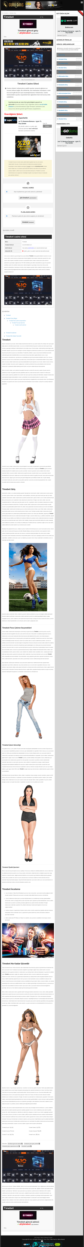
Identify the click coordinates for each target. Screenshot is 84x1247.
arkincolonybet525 (77, 92)
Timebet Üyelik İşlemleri (20, 325)
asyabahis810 (78, 109)
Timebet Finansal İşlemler (18, 322)
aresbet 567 (78, 90)
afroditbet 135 (78, 64)
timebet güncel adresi (14, 1143)
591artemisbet (78, 96)
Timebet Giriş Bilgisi (11, 318)
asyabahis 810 (78, 111)
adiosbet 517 (78, 60)
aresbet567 (78, 88)
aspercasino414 (78, 105)
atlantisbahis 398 (77, 115)
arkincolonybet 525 (77, 94)
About (42, 1237)
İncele (47, 126)
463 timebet (35, 33)
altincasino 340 (78, 77)
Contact (50, 1237)
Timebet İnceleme (11, 332)
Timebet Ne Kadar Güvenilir (13, 336)
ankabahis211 (78, 83)
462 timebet (28, 198)
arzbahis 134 (78, 102)
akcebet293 (78, 66)
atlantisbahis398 (77, 113)
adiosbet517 (78, 58)
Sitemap (46, 1237)
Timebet (8, 315)
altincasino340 (78, 75)
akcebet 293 (78, 68)
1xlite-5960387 (78, 54)
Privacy (38, 1237)
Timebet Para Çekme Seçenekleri (17, 320)
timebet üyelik (26, 1146)
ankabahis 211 (78, 85)
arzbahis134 (78, 100)
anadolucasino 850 (77, 81)
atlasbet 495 (78, 119)
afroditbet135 (78, 62)
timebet (28, 222)
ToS (35, 1237)
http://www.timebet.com (28, 79)
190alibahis (78, 71)
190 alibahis (78, 72)
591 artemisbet (78, 98)
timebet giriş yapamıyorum (10, 1146)
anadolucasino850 (77, 79)
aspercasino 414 (77, 107)
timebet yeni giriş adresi (31, 1143)
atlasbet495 (78, 118)
